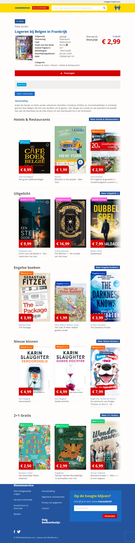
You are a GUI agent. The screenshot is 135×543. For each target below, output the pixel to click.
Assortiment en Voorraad (21, 507)
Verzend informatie (23, 499)
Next (117, 148)
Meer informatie (25, 93)
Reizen (54, 65)
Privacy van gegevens (52, 502)
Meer (103, 119)
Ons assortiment (40, 8)
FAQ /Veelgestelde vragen (22, 492)
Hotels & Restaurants (69, 65)
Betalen (17, 514)
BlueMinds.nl (52, 537)
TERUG (20, 21)
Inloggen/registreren (112, 2)
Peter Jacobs (21, 26)
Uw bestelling (48, 491)
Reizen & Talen (42, 65)
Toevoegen (69, 73)
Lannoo (62, 36)
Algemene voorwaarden (53, 496)
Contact (45, 508)
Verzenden (110, 516)
